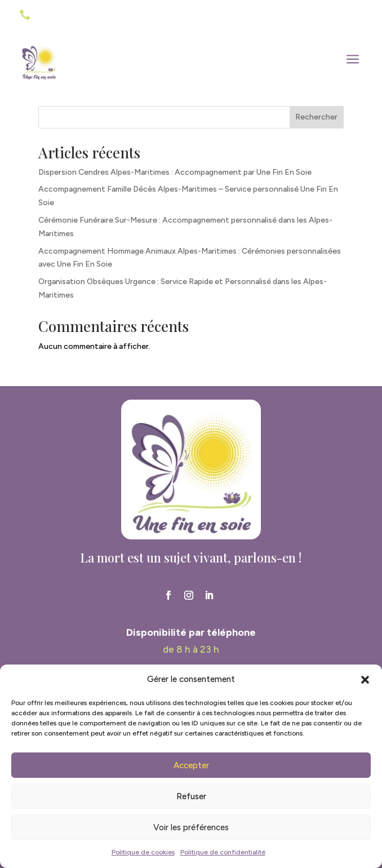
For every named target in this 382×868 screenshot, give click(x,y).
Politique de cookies (143, 852)
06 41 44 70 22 (65, 15)
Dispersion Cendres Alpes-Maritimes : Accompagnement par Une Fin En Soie (175, 172)
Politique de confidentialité (222, 852)
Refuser (191, 796)
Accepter (191, 765)
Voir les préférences (191, 827)
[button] (365, 679)
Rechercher (316, 117)
